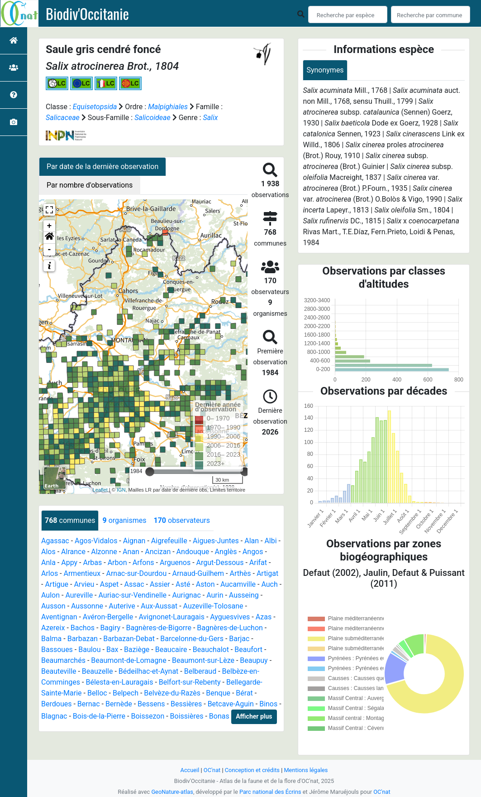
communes (70, 520)
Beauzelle (97, 671)
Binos (268, 704)
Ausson (53, 606)
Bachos (83, 627)
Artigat (267, 573)
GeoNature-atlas (172, 791)
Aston (205, 584)
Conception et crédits (252, 770)
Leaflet (100, 490)
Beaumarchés (63, 660)
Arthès (240, 573)
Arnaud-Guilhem (198, 573)
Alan (251, 540)
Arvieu (84, 584)
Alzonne (104, 551)
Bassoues (57, 649)
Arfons (143, 562)
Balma (51, 638)
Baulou (89, 649)
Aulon (50, 595)
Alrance (73, 551)
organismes (124, 520)
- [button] (49, 249)
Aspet (109, 584)
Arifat (258, 562)
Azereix (53, 627)
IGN (121, 490)
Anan (131, 551)
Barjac (239, 638)
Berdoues (56, 704)
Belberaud (200, 671)
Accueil (190, 770)
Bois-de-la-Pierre (99, 716)
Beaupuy (253, 660)
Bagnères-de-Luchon (230, 627)
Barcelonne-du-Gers (192, 638)
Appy (69, 562)
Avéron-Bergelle (108, 617)
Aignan (134, 540)
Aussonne (87, 606)
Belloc (97, 693)
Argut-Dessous (220, 562)
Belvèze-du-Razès (172, 693)
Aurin (214, 595)
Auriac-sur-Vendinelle (132, 595)
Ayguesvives (230, 617)
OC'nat (212, 770)
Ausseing (244, 595)
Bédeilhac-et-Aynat (149, 671)
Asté (183, 584)
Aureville (79, 595)
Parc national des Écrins (270, 791)
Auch (269, 584)
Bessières (186, 704)
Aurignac (186, 595)
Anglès (226, 551)
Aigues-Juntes (216, 540)
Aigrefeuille (169, 540)
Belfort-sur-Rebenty (190, 682)
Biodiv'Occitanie (87, 14)
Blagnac (54, 716)
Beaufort (248, 649)
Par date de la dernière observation (102, 166)
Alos (48, 551)
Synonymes (324, 70)
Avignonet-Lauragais (172, 617)
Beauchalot (211, 649)
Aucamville (238, 584)
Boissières (187, 716)
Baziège (136, 649)
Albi (270, 540)
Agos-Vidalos (96, 540)
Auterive (122, 606)
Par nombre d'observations (90, 185)
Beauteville (58, 671)
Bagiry (110, 627)
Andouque (193, 551)
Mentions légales (306, 770)
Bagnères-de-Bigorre (158, 627)
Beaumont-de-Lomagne (128, 660)
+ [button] (49, 226)
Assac (134, 584)
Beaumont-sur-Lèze (203, 660)
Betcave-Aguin (231, 704)
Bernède (118, 704)
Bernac (88, 704)
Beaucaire (171, 649)
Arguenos (175, 562)
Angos (253, 551)
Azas (263, 617)
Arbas (92, 562)
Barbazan (82, 638)
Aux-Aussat (159, 606)
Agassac (55, 540)
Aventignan (59, 617)
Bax (112, 649)
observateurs (181, 520)
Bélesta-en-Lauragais (119, 682)
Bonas (219, 716)
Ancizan (158, 551)
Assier (160, 584)
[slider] (149, 471)
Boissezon (147, 716)
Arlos (49, 573)
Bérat (244, 693)
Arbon (117, 562)
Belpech (125, 693)
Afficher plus (254, 716)
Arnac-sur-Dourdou (136, 573)
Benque (218, 693)
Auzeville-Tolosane (213, 606)
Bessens (151, 704)
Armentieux (82, 573)
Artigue (56, 584)
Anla (48, 562)
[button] (49, 238)
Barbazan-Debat (129, 638)
